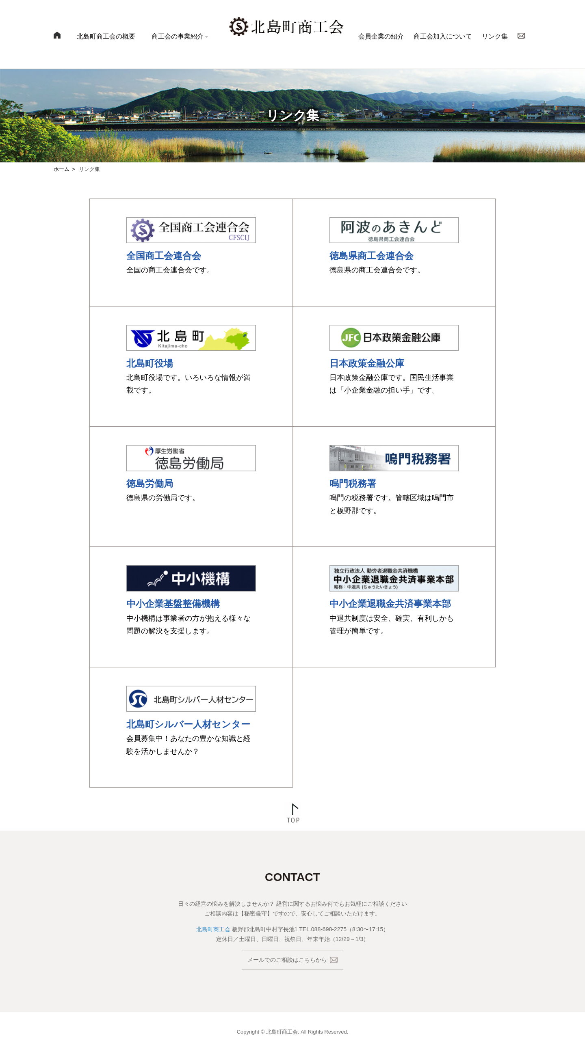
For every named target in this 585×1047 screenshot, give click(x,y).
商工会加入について (443, 36)
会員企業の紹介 (381, 36)
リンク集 (495, 36)
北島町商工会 (213, 929)
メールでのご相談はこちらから (292, 959)
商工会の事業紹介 (178, 36)
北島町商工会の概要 (106, 36)
